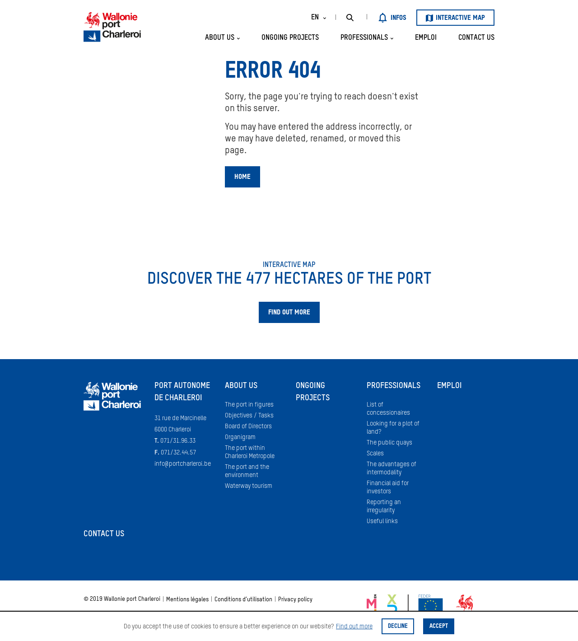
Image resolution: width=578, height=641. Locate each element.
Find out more (354, 626)
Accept (438, 626)
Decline (398, 626)
